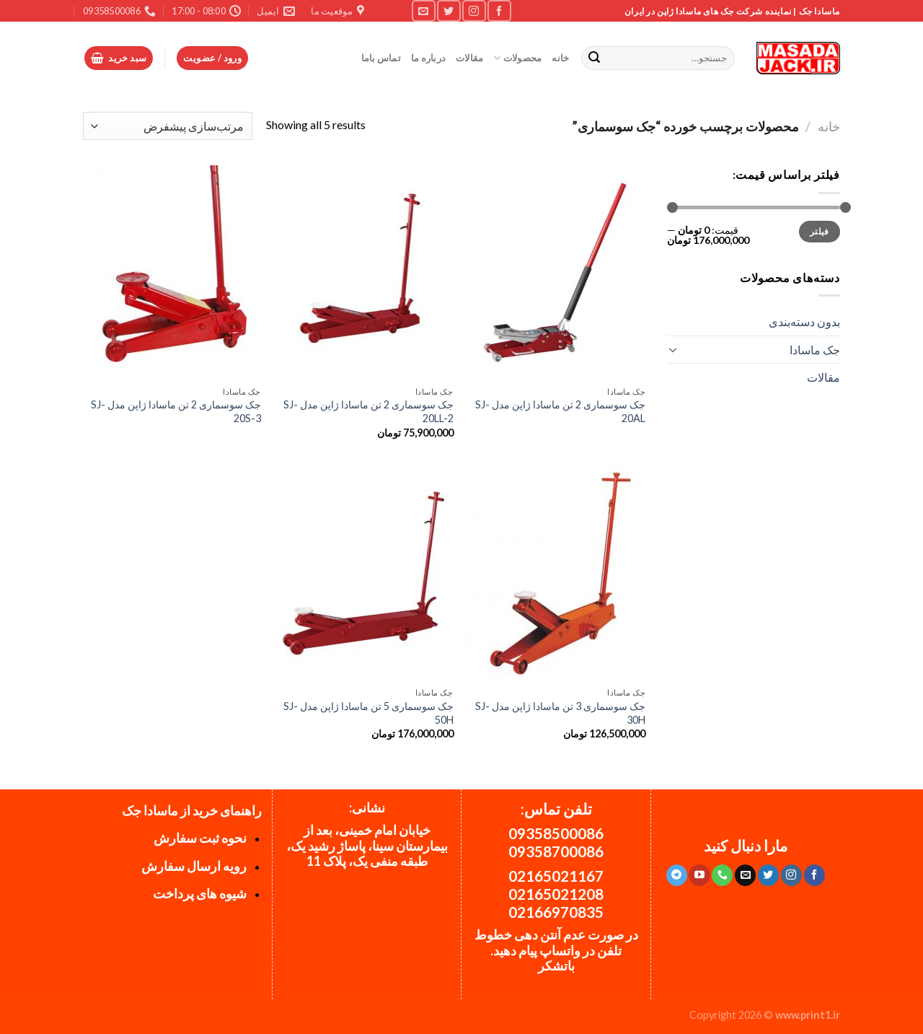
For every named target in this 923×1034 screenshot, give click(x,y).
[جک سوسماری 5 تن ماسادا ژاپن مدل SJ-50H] (364, 573)
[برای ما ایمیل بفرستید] (423, 10)
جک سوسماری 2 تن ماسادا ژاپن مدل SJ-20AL (560, 411)
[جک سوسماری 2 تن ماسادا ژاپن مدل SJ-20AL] (556, 272)
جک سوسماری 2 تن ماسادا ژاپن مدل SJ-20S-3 (176, 411)
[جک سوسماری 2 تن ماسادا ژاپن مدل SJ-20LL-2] (364, 272)
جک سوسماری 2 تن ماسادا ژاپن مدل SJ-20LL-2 (368, 411)
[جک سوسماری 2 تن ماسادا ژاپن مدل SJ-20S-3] (172, 272)
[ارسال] (595, 58)
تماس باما (381, 57)
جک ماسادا (815, 349)
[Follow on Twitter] (448, 10)
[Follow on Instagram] (473, 10)
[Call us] (722, 875)
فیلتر (819, 231)
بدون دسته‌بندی (804, 321)
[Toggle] (673, 349)
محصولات (517, 58)
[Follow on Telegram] (676, 875)
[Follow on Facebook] (499, 10)
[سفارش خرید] (167, 126)
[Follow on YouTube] (699, 875)
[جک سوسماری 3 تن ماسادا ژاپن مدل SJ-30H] (556, 573)
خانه (560, 57)
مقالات (469, 57)
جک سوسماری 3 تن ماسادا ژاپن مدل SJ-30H (560, 713)
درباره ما (428, 57)
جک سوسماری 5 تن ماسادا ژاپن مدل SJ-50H (368, 713)
